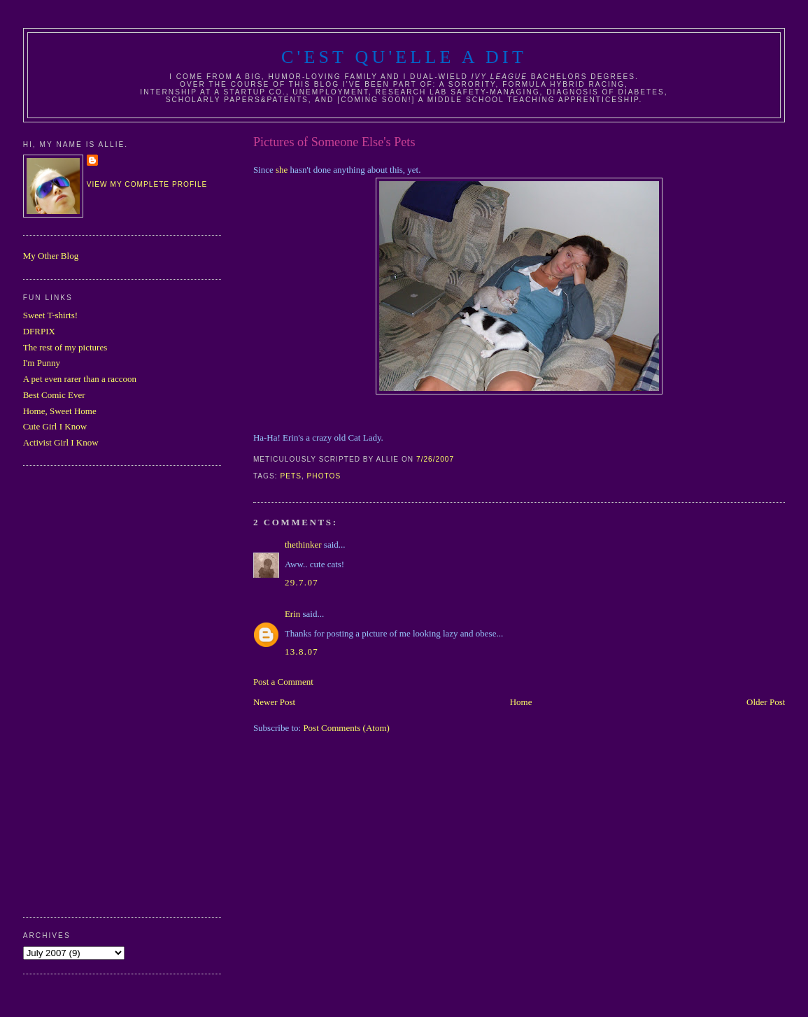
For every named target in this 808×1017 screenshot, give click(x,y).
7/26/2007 (435, 459)
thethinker (303, 544)
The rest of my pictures (65, 347)
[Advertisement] (79, 689)
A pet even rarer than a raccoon (79, 379)
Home (521, 702)
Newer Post (274, 702)
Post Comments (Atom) (346, 728)
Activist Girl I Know (61, 442)
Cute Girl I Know (55, 426)
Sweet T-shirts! (50, 315)
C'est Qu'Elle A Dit (404, 57)
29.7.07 (301, 582)
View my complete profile (147, 184)
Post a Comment (283, 681)
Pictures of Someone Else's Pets (334, 142)
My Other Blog (50, 255)
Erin (292, 614)
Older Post (765, 702)
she (283, 169)
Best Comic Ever (54, 395)
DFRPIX (39, 331)
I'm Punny (41, 362)
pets (291, 476)
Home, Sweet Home (60, 411)
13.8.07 (301, 651)
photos (324, 476)
